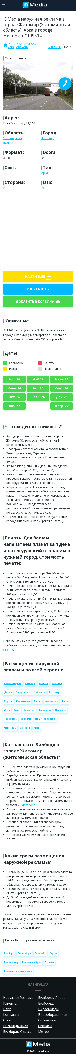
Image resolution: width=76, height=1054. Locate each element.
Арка (11, 47)
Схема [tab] (21, 58)
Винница (30, 683)
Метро (43, 1031)
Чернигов (26, 718)
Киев (37, 727)
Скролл (53, 953)
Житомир (54, 47)
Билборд (9, 953)
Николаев (60, 710)
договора (28, 805)
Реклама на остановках (18, 971)
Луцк (7, 710)
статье (8, 650)
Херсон (8, 701)
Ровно (37, 701)
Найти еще (38, 276)
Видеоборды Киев (52, 1014)
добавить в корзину (38, 301)
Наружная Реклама (18, 997)
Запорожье (44, 710)
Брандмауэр (11, 962)
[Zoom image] (38, 86)
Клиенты (10, 1003)
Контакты (11, 1014)
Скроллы (45, 1026)
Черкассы (29, 710)
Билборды (46, 1003)
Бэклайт (49, 962)
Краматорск (23, 701)
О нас (7, 1020)
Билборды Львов (52, 997)
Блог (7, 1009)
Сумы (16, 710)
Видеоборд (24, 953)
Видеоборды (48, 1009)
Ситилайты (47, 1020)
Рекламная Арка (31, 962)
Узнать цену (38, 289)
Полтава (57, 683)
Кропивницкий (12, 683)
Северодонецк (24, 692)
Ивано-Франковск (45, 718)
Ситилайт (40, 953)
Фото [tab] (9, 58)
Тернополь (10, 718)
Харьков (43, 683)
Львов (65, 701)
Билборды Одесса (17, 1031)
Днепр (8, 692)
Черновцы (10, 727)
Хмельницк (51, 701)
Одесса (40, 692)
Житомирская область (26, 45)
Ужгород (25, 727)
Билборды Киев (15, 1026)
